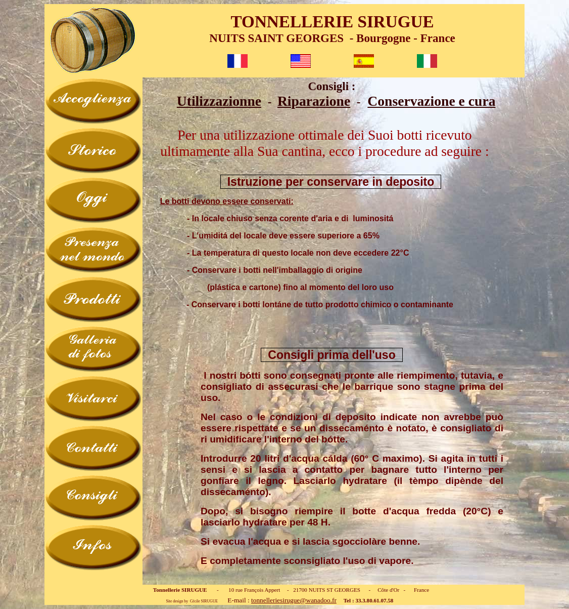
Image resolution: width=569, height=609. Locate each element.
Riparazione (313, 101)
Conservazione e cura (431, 101)
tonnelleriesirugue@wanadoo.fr (294, 600)
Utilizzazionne (219, 101)
